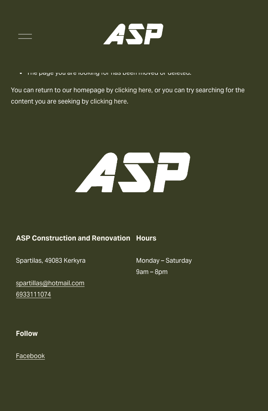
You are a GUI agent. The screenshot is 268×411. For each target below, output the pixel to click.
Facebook (30, 356)
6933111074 (33, 294)
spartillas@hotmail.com (50, 283)
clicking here (133, 90)
